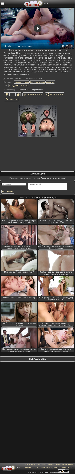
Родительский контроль (63, 468)
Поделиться (56, 94)
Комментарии (35, 94)
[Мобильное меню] (2, 3)
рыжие (24, 85)
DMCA (49, 468)
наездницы (14, 85)
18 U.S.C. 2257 (39, 468)
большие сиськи (37, 82)
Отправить (7, 192)
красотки (50, 82)
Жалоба (13, 99)
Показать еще (37, 359)
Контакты (29, 464)
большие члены (21, 82)
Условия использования (44, 464)
